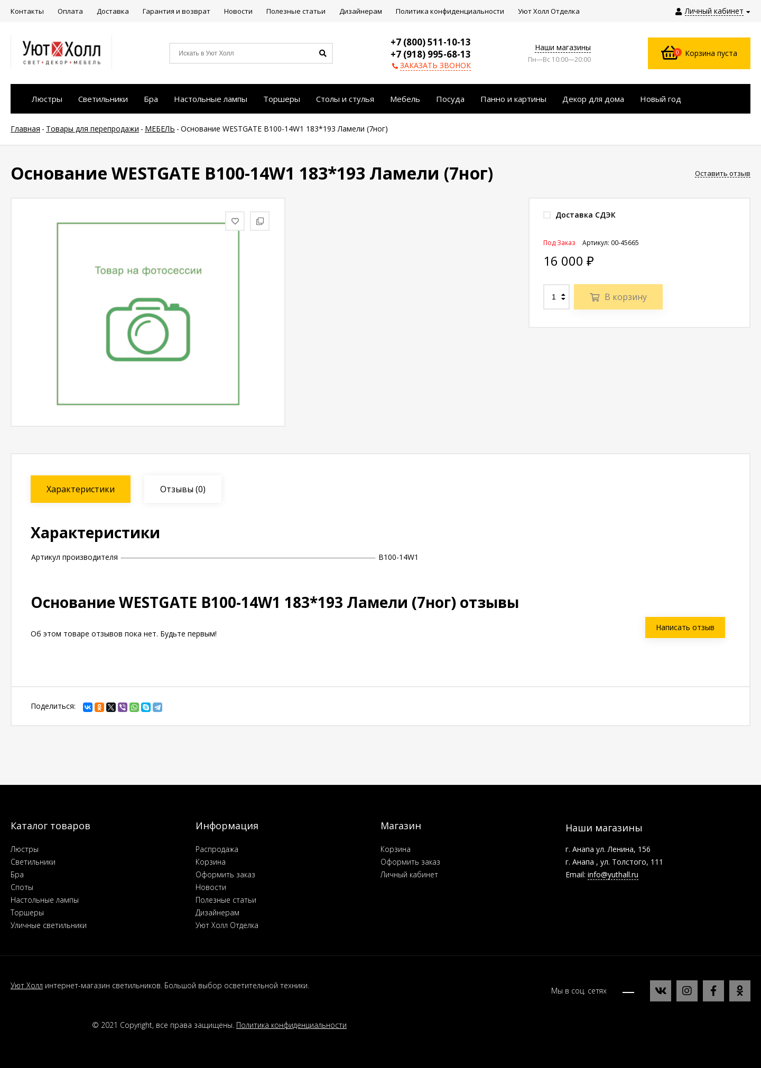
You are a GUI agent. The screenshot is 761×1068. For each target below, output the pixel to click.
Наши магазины (563, 47)
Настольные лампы (45, 900)
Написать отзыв (685, 627)
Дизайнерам (217, 912)
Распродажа (217, 849)
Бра (17, 874)
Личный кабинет (409, 874)
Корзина (211, 862)
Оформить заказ (225, 874)
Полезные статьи (226, 900)
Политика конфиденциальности (291, 1025)
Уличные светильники (49, 925)
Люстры (25, 849)
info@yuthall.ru (613, 874)
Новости (211, 887)
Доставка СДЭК (579, 215)
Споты (22, 887)
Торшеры (27, 912)
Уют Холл (27, 985)
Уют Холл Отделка (227, 925)
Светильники (33, 862)
